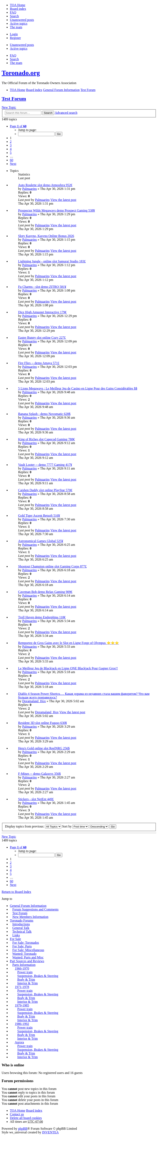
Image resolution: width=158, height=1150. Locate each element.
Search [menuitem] (14, 16)
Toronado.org (21, 72)
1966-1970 (22, 968)
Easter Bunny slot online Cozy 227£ (42, 337)
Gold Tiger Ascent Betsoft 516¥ (39, 515)
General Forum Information (28, 905)
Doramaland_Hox (34, 701)
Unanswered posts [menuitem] (22, 20)
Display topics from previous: (33, 826)
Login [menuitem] (14, 34)
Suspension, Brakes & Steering (37, 976)
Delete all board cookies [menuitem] (26, 1118)
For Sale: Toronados (25, 942)
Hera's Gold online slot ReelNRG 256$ (44, 748)
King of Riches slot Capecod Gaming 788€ (46, 439)
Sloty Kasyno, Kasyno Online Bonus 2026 (46, 236)
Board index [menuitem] (18, 8)
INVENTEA (50, 1132)
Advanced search (66, 112)
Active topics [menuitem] (18, 23)
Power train (25, 972)
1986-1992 (22, 1024)
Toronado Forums (21, 920)
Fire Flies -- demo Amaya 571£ (38, 363)
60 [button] (11, 160)
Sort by (75, 826)
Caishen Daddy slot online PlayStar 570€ (45, 490)
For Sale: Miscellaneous (28, 950)
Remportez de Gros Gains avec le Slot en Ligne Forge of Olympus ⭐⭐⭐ (68, 643)
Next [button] (13, 163)
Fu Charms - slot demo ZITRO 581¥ (42, 286)
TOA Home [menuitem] (17, 5)
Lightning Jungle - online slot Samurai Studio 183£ (52, 261)
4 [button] (11, 149)
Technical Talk (22, 931)
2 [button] (11, 141)
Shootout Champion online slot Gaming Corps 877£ (52, 566)
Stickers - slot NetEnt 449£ (36, 799)
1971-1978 (22, 987)
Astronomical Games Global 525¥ (40, 541)
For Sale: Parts (22, 946)
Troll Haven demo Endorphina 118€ (42, 617)
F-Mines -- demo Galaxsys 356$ (39, 773)
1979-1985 (22, 1005)
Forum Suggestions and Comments (35, 909)
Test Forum (14, 98)
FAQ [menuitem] (13, 12)
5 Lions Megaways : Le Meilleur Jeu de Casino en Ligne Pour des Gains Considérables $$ (77, 388)
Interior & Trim (27, 983)
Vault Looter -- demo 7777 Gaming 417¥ (45, 464)
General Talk (20, 928)
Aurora (19, 1042)
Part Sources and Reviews (27, 961)
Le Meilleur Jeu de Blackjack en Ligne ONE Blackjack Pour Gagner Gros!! (68, 668)
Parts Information (23, 965)
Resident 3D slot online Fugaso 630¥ (42, 723)
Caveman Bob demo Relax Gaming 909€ (45, 592)
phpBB (22, 1128)
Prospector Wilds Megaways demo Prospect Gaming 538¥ (56, 210)
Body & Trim (26, 979)
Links (16, 935)
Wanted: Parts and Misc (28, 957)
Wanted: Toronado (24, 953)
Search (48, 112)
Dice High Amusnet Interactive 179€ (42, 312)
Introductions (21, 924)
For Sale (15, 939)
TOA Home (17, 1110)
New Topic (9, 107)
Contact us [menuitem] (17, 1114)
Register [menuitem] (15, 38)
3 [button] (11, 145)
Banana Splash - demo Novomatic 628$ (44, 414)
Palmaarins (29, 188)
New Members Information (30, 917)
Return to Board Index (16, 892)
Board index (34, 1110)
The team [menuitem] (16, 27)
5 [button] (11, 152)
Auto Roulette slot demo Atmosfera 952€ (45, 185)
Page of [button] (18, 126)
